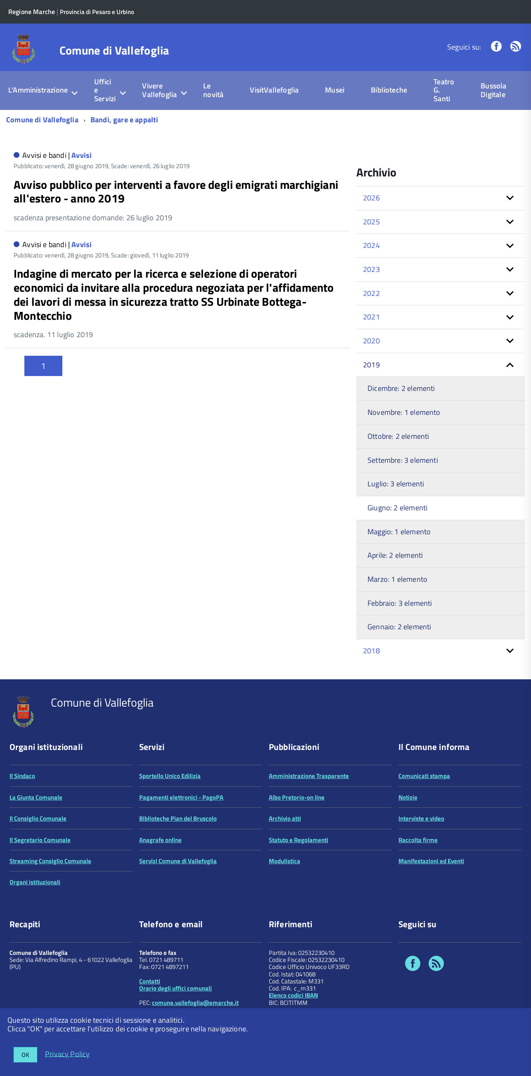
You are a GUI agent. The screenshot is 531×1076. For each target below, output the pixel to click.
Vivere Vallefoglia (159, 90)
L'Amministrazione (38, 89)
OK (25, 1054)
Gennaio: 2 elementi (399, 626)
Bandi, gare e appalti (124, 119)
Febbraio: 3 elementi (399, 603)
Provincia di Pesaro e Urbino (97, 12)
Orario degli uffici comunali (175, 988)
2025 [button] (371, 221)
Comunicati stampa (424, 776)
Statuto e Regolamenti (298, 840)
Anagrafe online (160, 840)
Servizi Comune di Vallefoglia (178, 861)
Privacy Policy (67, 1053)
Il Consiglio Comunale (37, 818)
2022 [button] (371, 293)
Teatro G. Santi (444, 90)
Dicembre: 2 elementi (401, 388)
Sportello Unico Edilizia (170, 776)
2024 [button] (371, 245)
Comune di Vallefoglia (114, 50)
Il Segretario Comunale (40, 840)
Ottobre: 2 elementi (398, 436)
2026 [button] (371, 197)
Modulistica (284, 861)
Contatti (149, 981)
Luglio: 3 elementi (395, 483)
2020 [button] (371, 340)
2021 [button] (371, 316)
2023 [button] (371, 269)
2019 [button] (371, 364)
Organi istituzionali (34, 882)
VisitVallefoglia (274, 89)
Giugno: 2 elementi (397, 507)
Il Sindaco (22, 776)
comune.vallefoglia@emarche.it (195, 1002)
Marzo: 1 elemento (397, 579)
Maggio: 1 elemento (399, 531)
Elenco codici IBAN (293, 995)
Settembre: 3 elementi (402, 460)
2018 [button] (371, 650)
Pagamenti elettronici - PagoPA (181, 797)
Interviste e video (421, 818)
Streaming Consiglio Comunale (50, 861)
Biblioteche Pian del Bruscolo (178, 818)
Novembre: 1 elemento (404, 412)
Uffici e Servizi (105, 90)
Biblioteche (389, 89)
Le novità (213, 90)
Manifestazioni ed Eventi (431, 861)
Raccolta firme (418, 840)
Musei (334, 89)
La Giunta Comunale (35, 797)
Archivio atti (285, 818)
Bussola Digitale (493, 90)
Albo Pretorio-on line (297, 797)
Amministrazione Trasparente (309, 776)
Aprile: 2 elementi (395, 555)
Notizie (407, 797)
